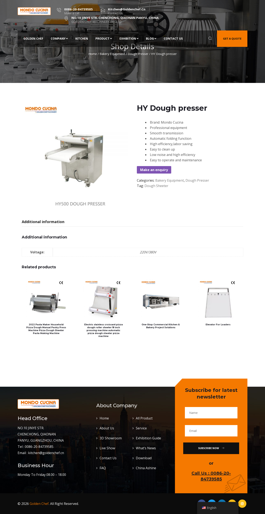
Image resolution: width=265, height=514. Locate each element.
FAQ (103, 468)
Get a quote (232, 38)
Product (103, 38)
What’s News (146, 448)
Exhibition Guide (148, 438)
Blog (151, 38)
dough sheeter (156, 185)
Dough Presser (138, 54)
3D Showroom (111, 438)
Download (144, 458)
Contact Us (173, 38)
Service (141, 428)
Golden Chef (33, 38)
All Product (144, 418)
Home (92, 54)
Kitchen (81, 38)
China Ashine (146, 468)
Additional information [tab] (43, 221)
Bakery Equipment (112, 54)
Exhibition (129, 38)
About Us (107, 428)
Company (59, 38)
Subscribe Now (211, 448)
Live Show (107, 448)
